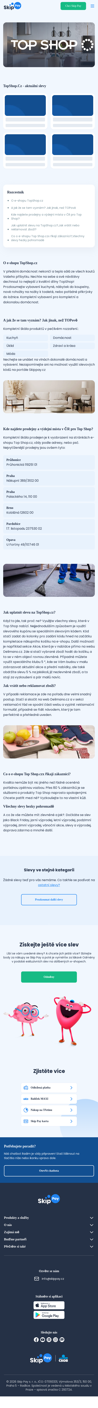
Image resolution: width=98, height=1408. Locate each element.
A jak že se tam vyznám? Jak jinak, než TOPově (43, 208)
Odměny (49, 988)
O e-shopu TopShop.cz (27, 201)
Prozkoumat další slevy (49, 905)
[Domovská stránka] (11, 6)
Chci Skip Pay (73, 5)
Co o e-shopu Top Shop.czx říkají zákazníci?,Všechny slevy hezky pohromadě (47, 238)
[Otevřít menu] (92, 6)
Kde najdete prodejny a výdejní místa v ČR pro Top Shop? (46, 217)
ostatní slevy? (49, 891)
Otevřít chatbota (49, 1182)
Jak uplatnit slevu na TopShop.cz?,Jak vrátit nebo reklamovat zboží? (45, 227)
